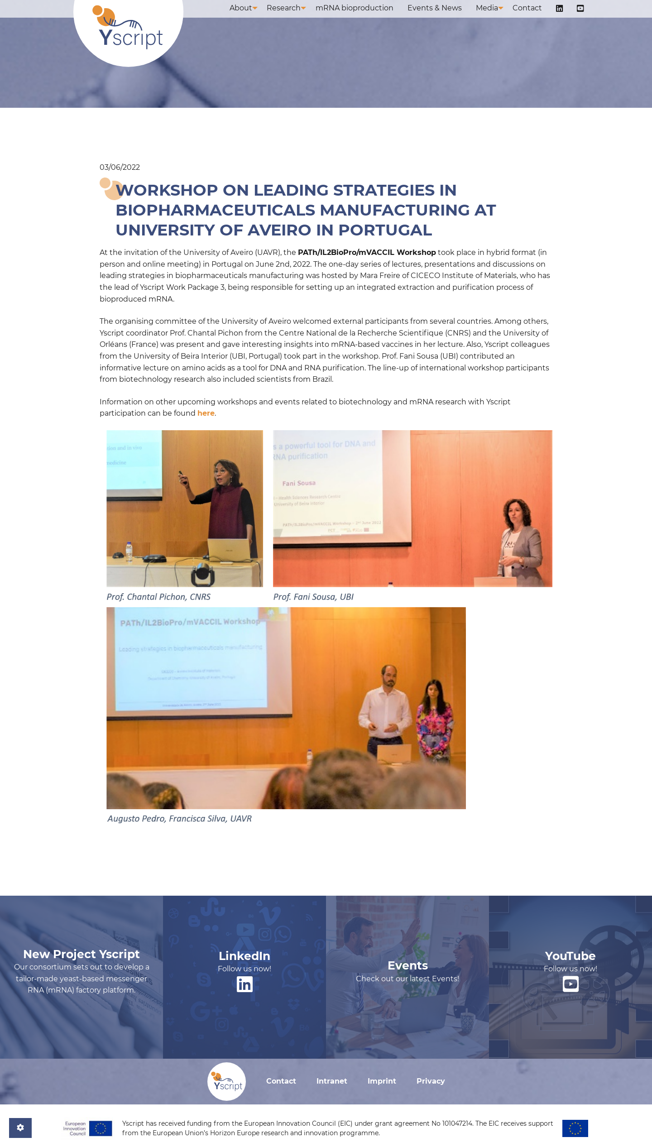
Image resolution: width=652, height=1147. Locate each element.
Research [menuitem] (295, 17)
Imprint (382, 1081)
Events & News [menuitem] (444, 17)
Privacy (431, 1081)
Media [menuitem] (493, 17)
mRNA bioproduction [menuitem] (367, 17)
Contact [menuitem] (535, 17)
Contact (281, 1081)
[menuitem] (564, 17)
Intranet (331, 1081)
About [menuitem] (250, 17)
